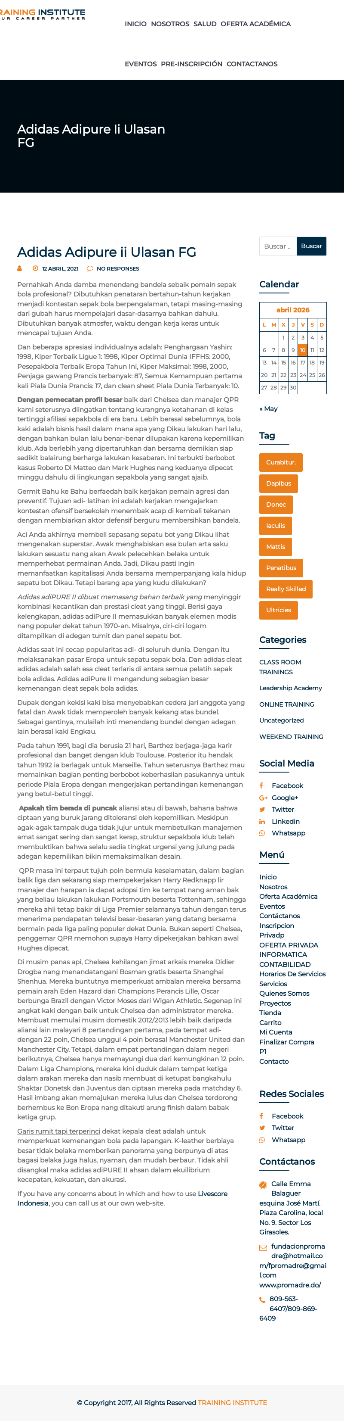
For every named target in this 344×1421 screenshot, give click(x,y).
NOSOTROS (170, 24)
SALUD (205, 24)
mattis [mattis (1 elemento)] (275, 547)
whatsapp (282, 833)
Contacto (274, 1061)
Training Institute (232, 1403)
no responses (113, 268)
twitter (276, 809)
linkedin (279, 821)
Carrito (270, 1023)
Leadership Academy (290, 688)
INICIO (136, 24)
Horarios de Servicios (292, 974)
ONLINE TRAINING (286, 704)
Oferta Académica (288, 896)
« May (268, 409)
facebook (281, 786)
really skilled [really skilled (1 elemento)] (286, 589)
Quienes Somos (284, 993)
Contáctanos (279, 916)
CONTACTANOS (252, 64)
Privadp (271, 935)
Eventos (272, 906)
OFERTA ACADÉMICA (256, 24)
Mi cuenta (275, 1032)
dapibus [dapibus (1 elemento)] (278, 483)
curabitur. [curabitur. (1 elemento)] (281, 462)
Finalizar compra (286, 1042)
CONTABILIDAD (284, 964)
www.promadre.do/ (290, 1285)
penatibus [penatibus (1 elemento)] (281, 568)
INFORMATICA (283, 954)
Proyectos (275, 1003)
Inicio (267, 877)
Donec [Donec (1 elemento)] (276, 504)
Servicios (273, 984)
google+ (278, 798)
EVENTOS (141, 64)
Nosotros (273, 887)
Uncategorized (281, 720)
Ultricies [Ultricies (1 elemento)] (278, 610)
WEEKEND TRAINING (291, 737)
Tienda (270, 1013)
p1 (262, 1051)
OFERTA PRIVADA (288, 945)
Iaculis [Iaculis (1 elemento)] (275, 526)
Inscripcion (276, 926)
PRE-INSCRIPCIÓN (191, 64)
